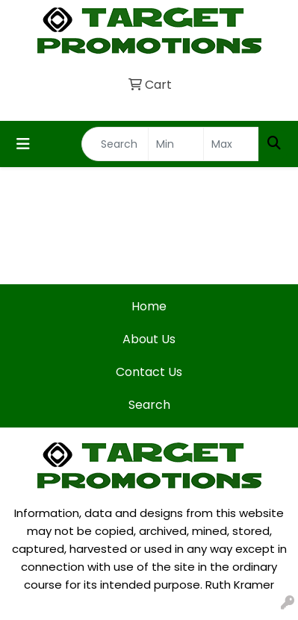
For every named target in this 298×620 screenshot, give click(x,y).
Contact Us (149, 372)
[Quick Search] (115, 144)
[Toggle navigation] (23, 144)
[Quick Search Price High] (231, 144)
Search (149, 404)
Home (149, 306)
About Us (149, 339)
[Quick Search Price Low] (176, 144)
